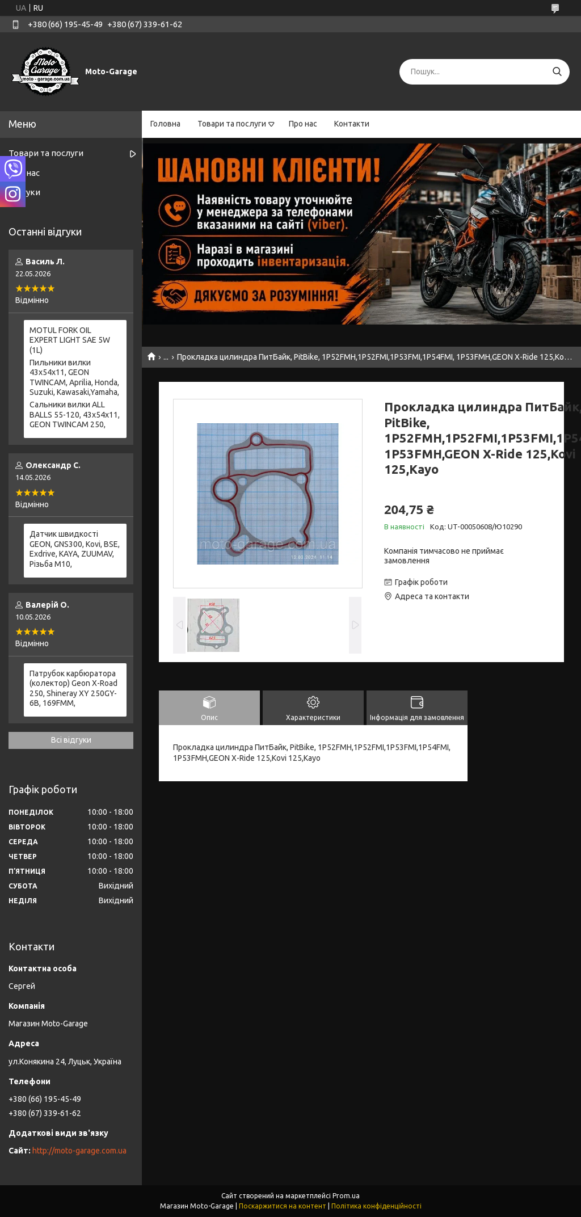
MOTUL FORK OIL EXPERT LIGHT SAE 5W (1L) (70, 340)
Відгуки (24, 192)
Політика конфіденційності (376, 1206)
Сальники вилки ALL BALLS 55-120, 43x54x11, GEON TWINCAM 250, (75, 414)
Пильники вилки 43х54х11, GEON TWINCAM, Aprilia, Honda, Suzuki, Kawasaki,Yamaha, (74, 377)
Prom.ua (346, 1195)
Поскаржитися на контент (282, 1206)
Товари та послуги (231, 123)
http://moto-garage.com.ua (79, 1150)
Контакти (351, 123)
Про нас (303, 123)
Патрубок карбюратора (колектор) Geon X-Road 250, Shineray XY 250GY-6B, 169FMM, (73, 688)
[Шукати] (557, 72)
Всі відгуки (71, 739)
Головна (165, 123)
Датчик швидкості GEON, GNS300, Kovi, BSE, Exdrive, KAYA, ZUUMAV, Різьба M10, (75, 549)
